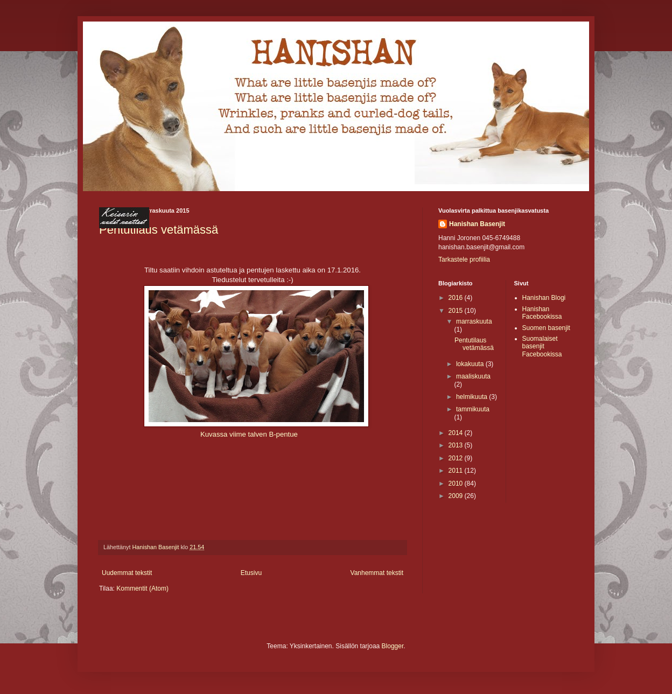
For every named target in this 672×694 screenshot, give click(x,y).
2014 (457, 433)
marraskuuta (474, 321)
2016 (457, 298)
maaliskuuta (473, 376)
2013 (457, 445)
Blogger (393, 646)
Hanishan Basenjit (477, 224)
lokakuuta (471, 364)
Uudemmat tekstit (127, 573)
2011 (457, 470)
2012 (457, 458)
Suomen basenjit (546, 328)
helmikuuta (472, 397)
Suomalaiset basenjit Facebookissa (542, 346)
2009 (457, 496)
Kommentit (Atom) (142, 588)
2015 (457, 310)
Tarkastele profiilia (464, 259)
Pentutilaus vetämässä (474, 344)
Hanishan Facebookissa (542, 312)
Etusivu (251, 573)
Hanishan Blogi (544, 298)
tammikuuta (472, 409)
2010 (457, 483)
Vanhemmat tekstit (377, 573)
